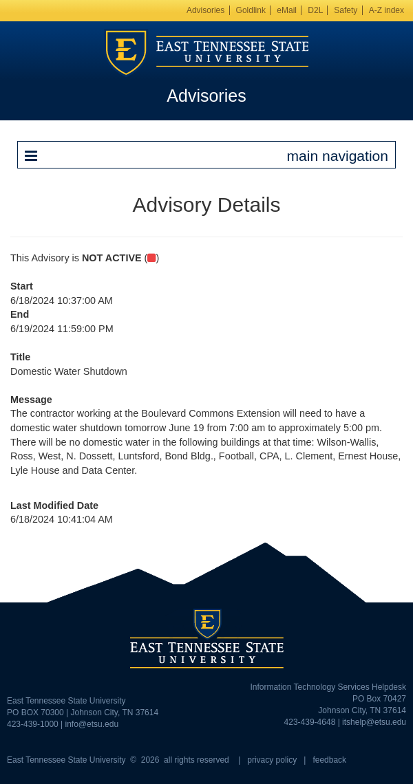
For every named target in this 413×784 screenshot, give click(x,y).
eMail (287, 10)
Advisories (205, 10)
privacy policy (272, 760)
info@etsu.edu (92, 724)
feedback (329, 760)
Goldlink (251, 10)
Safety (345, 10)
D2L (315, 10)
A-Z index (386, 10)
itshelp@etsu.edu (374, 722)
